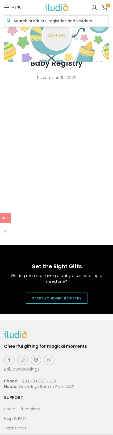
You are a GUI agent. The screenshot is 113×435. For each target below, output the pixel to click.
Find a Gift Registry (22, 409)
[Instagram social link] (22, 360)
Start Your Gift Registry (57, 298)
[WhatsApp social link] (49, 360)
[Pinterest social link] (36, 360)
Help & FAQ (15, 418)
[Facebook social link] (9, 360)
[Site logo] (56, 7)
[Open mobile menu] (12, 7)
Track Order (15, 428)
